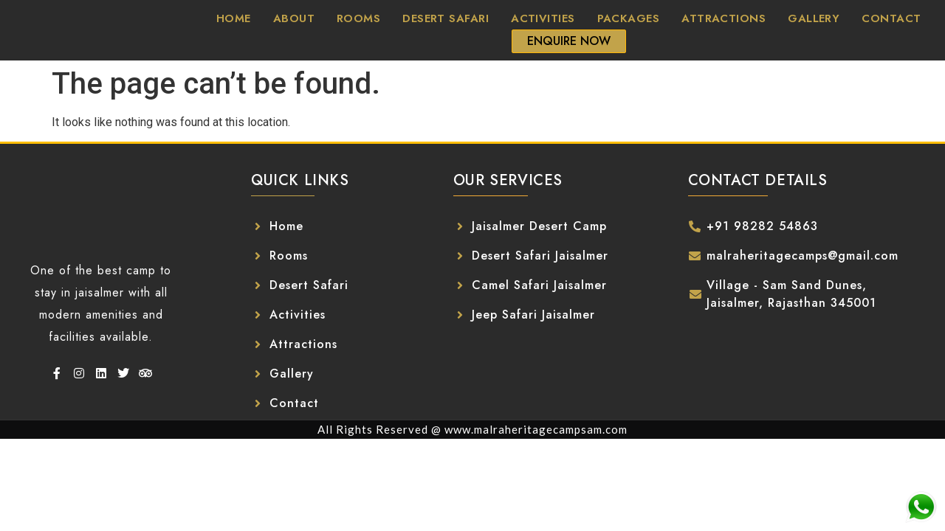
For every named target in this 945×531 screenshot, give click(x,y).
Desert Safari (445, 18)
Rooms (358, 18)
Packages (628, 18)
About (294, 18)
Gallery (813, 18)
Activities (543, 18)
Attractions (723, 18)
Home (233, 18)
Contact (891, 18)
